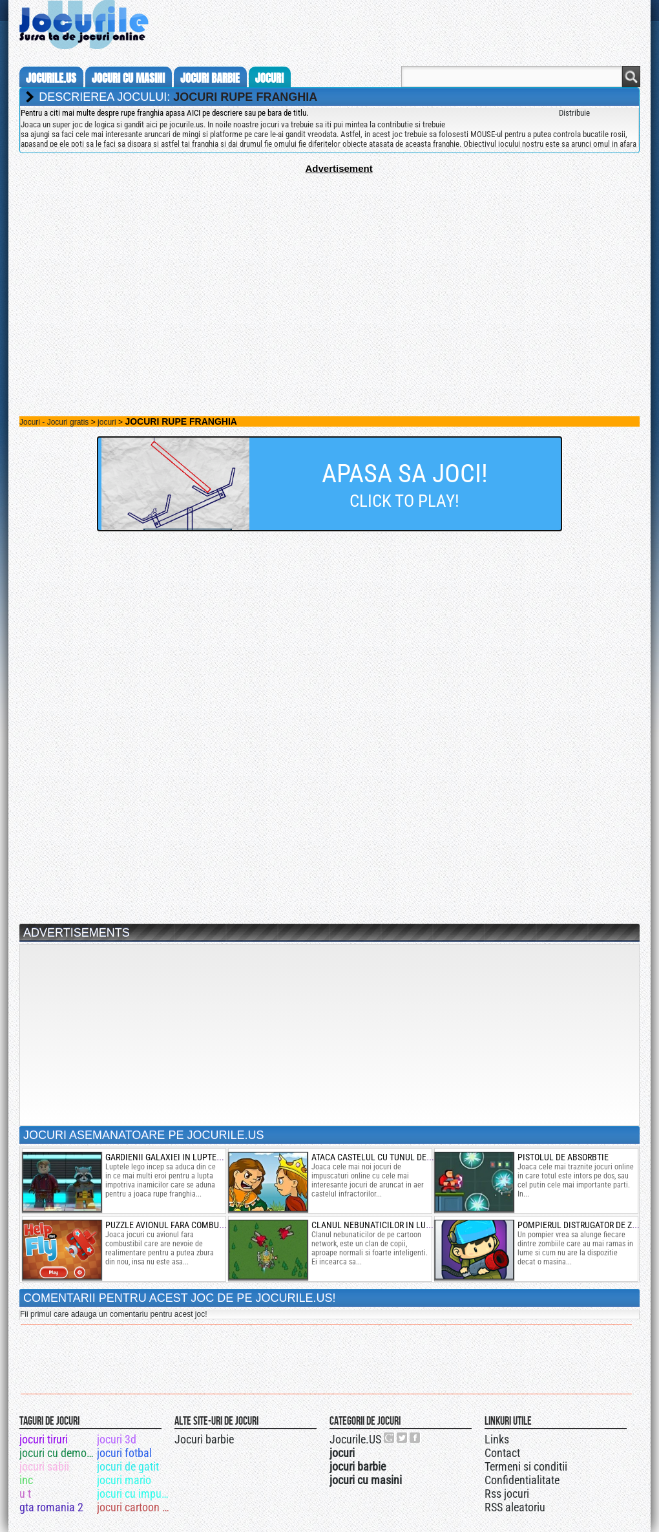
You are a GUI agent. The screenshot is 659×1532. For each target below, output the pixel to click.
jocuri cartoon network (135, 1507)
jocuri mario (124, 1480)
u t (25, 1493)
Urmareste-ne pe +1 (389, 1437)
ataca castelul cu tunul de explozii (387, 1157)
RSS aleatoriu (515, 1507)
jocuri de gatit (128, 1466)
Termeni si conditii (526, 1466)
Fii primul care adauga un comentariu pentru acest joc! (113, 1314)
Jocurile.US (355, 1439)
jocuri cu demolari (57, 1453)
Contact (502, 1453)
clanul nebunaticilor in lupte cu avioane (399, 1225)
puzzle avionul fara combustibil (174, 1225)
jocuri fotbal (124, 1453)
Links (497, 1439)
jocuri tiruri (43, 1439)
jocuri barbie (210, 78)
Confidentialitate (522, 1480)
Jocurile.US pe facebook (415, 1437)
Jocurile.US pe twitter (402, 1437)
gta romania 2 (51, 1507)
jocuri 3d (116, 1439)
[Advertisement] (329, 264)
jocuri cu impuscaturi (135, 1493)
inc (26, 1480)
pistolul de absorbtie (563, 1157)
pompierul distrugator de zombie (587, 1225)
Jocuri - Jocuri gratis (54, 422)
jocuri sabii (44, 1466)
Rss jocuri (507, 1493)
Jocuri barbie (204, 1439)
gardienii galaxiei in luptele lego (176, 1157)
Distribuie (574, 113)
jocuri (269, 78)
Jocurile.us (51, 78)
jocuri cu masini (128, 78)
